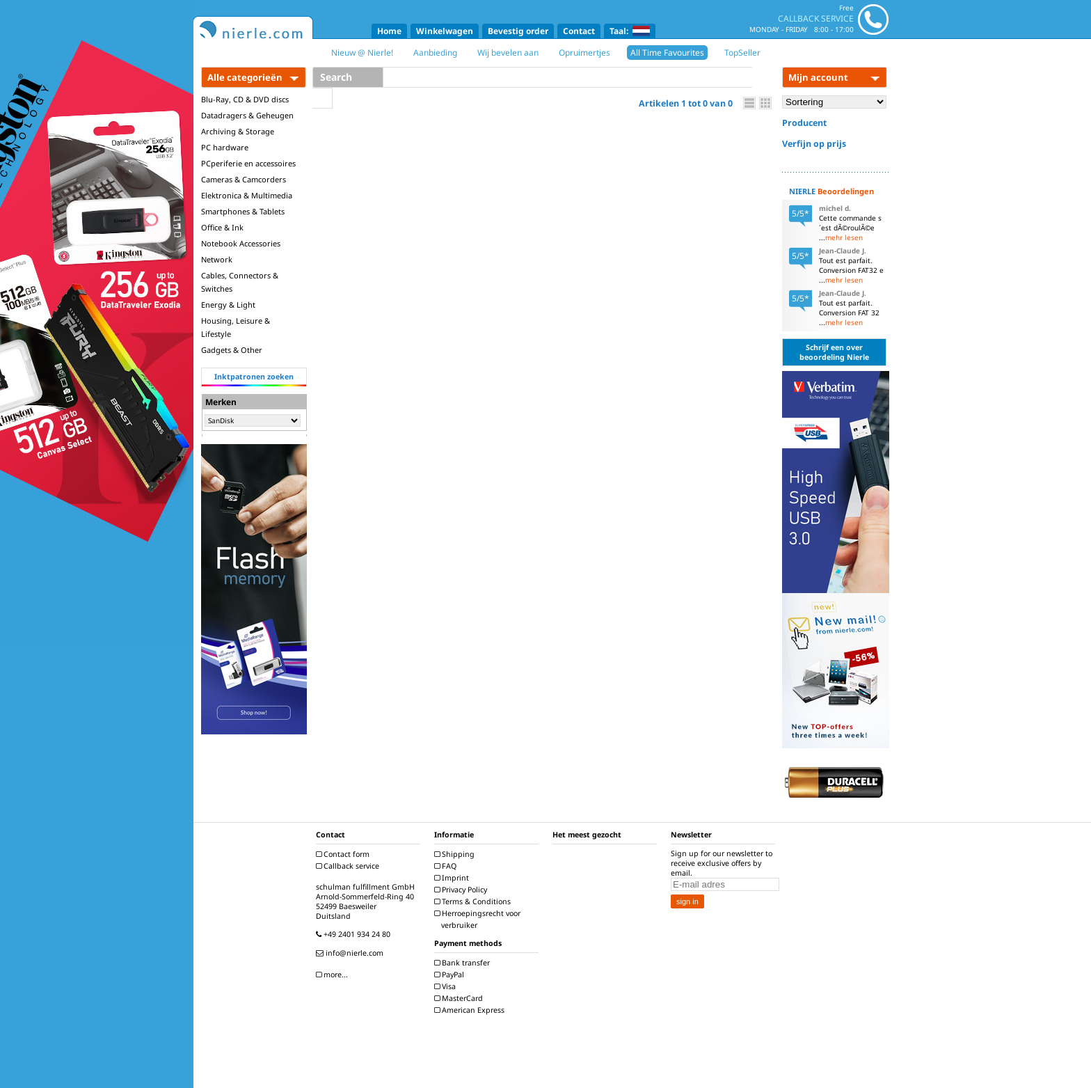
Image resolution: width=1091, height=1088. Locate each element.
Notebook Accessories (240, 243)
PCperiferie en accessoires (248, 163)
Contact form (344, 854)
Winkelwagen (444, 31)
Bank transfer (464, 963)
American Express (471, 1010)
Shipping (456, 854)
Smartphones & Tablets (243, 211)
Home (389, 31)
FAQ (447, 866)
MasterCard (460, 998)
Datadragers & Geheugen (247, 115)
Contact (579, 31)
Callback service (349, 866)
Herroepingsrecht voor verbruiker (479, 919)
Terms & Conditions (474, 901)
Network (216, 259)
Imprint (453, 878)
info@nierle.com (351, 953)
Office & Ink (222, 227)
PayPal (451, 974)
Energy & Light (228, 304)
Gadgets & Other (231, 350)
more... (333, 974)
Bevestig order (518, 31)
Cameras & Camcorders (243, 179)
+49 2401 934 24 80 (354, 934)
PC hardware (224, 147)
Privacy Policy (462, 889)
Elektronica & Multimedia (246, 195)
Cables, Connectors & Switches (239, 282)
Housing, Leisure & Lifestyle (235, 327)
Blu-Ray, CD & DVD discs (245, 99)
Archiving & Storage (237, 131)
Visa (447, 986)
